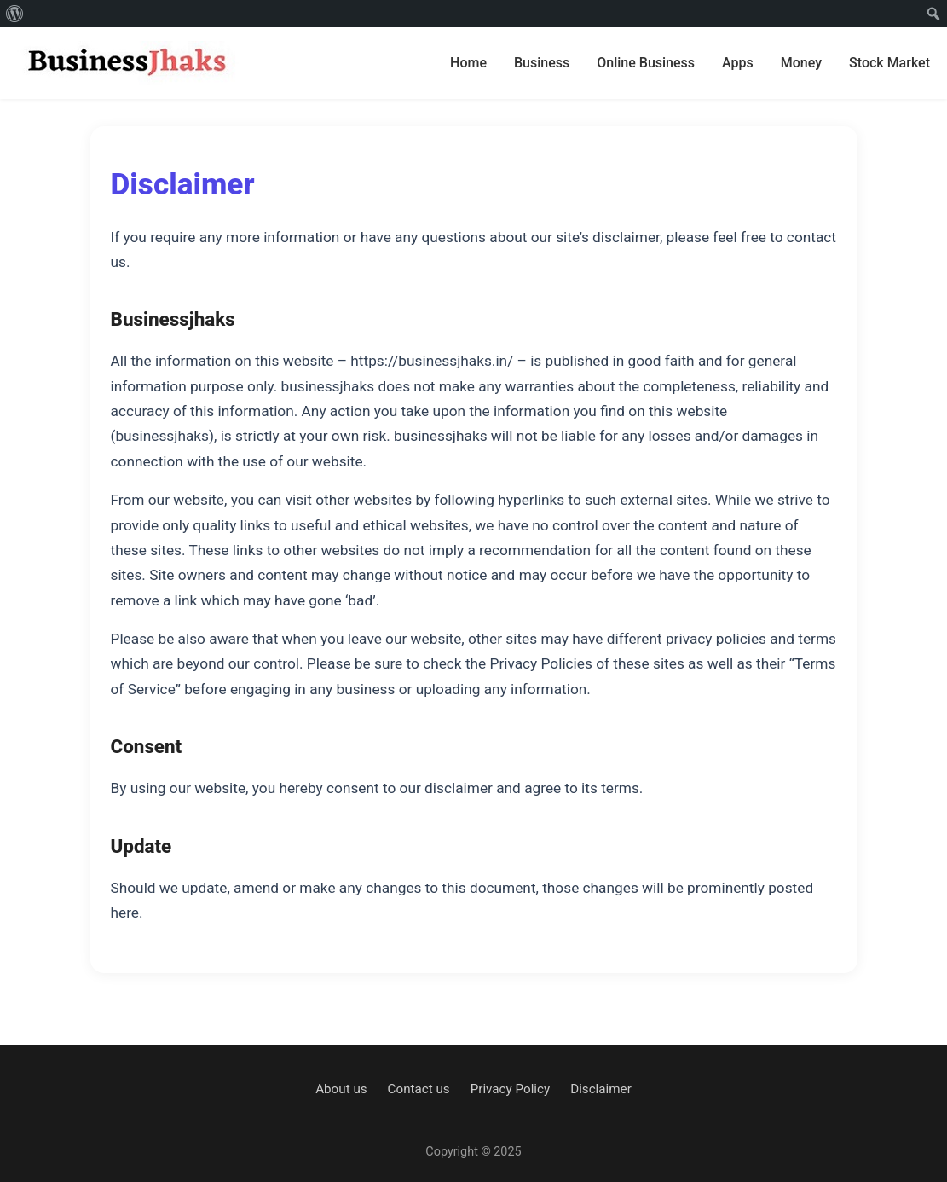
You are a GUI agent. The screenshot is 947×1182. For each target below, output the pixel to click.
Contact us (419, 1089)
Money (801, 63)
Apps (738, 63)
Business (541, 63)
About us (341, 1089)
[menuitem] (15, 13)
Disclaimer (601, 1089)
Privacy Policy (511, 1089)
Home (468, 63)
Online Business (646, 63)
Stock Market (889, 63)
